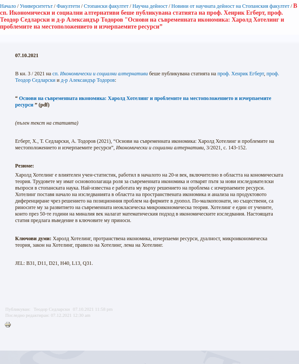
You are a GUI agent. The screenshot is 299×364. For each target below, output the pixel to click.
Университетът (36, 6)
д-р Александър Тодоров (88, 80)
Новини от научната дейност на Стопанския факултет (230, 6)
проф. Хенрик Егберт (240, 74)
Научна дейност (149, 6)
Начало (8, 6)
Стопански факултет (106, 6)
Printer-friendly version (10, 325)
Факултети (68, 6)
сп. (100, 74)
